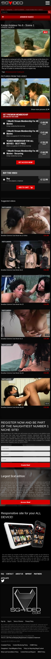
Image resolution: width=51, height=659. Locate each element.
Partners (38, 574)
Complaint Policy (6, 645)
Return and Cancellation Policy (9, 652)
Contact (9, 574)
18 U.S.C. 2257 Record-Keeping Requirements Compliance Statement (20, 637)
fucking (19, 72)
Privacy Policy (29, 621)
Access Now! (25, 502)
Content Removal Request (28, 652)
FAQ (2, 574)
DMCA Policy (41, 652)
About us (19, 574)
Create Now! (25, 465)
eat (23, 72)
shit (6, 72)
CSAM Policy (33, 645)
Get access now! (25, 162)
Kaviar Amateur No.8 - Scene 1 (34, 9)
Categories (9, 9)
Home (2, 9)
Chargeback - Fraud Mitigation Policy (11, 648)
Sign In (9, 621)
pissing (10, 72)
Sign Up (3, 621)
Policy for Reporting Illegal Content (34, 648)
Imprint (28, 574)
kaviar (14, 72)
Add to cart (24, 187)
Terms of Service (18, 621)
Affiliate (5, 578)
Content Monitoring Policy (20, 645)
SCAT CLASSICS (19, 9)
